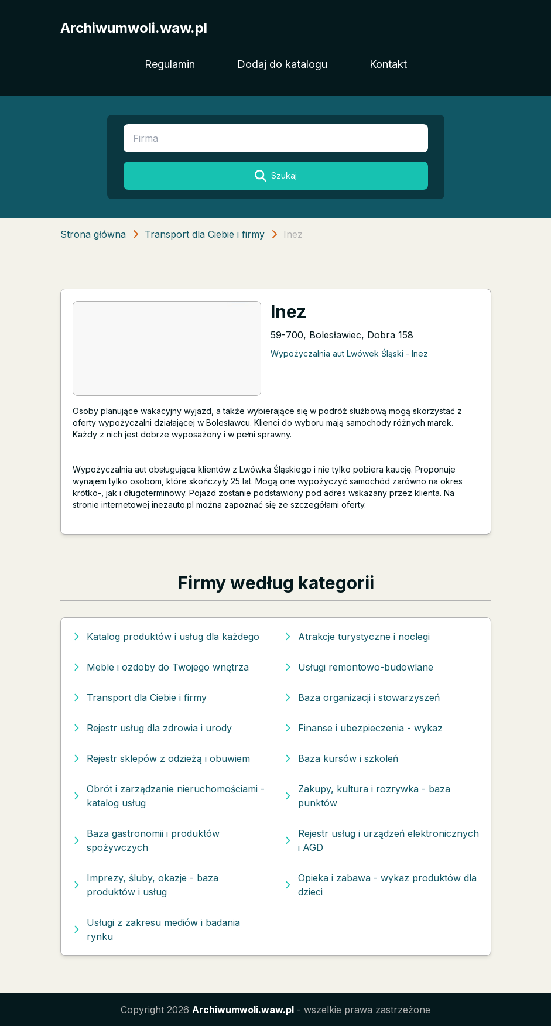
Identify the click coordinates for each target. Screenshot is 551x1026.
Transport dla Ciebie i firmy (205, 234)
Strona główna (93, 234)
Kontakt (388, 64)
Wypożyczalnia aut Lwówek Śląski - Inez (349, 353)
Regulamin (170, 64)
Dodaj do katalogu (282, 64)
